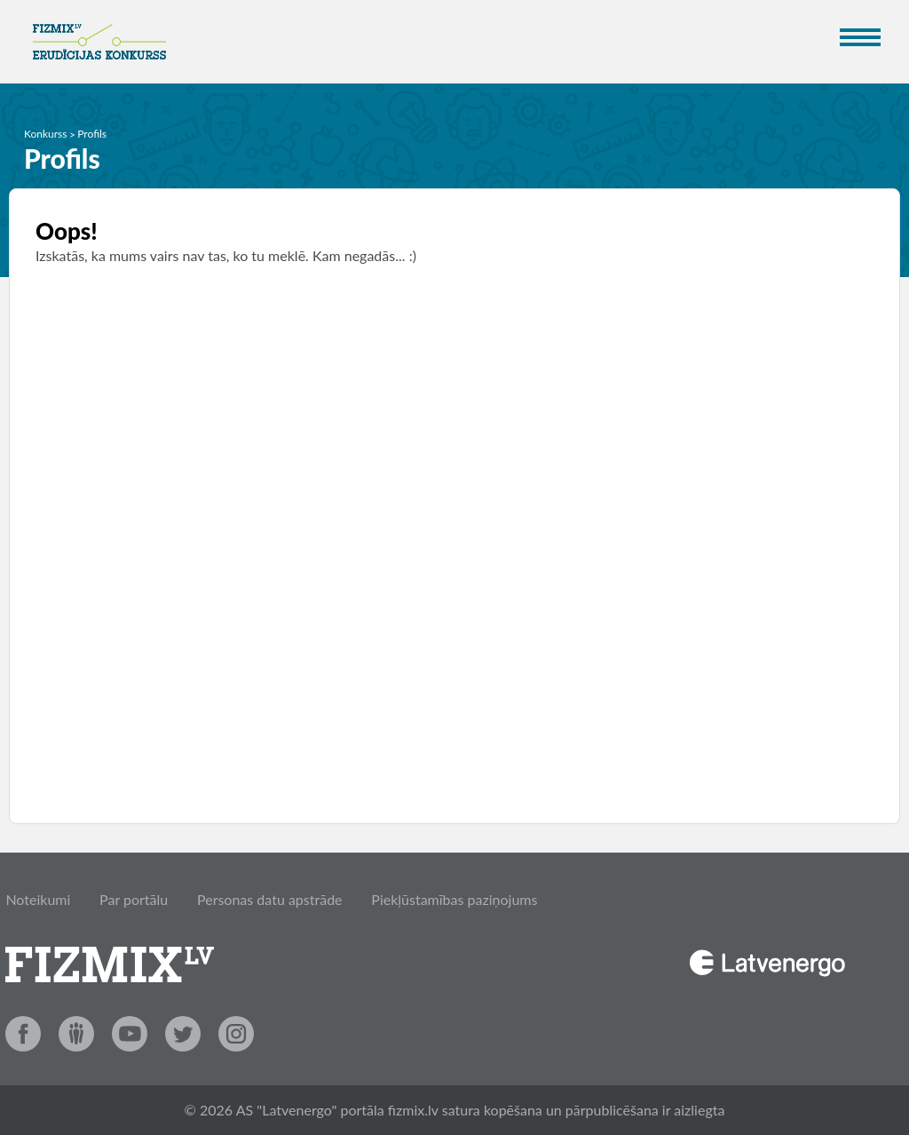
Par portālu (133, 899)
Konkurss (45, 133)
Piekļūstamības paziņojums (454, 899)
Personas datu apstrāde (270, 899)
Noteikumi (37, 899)
